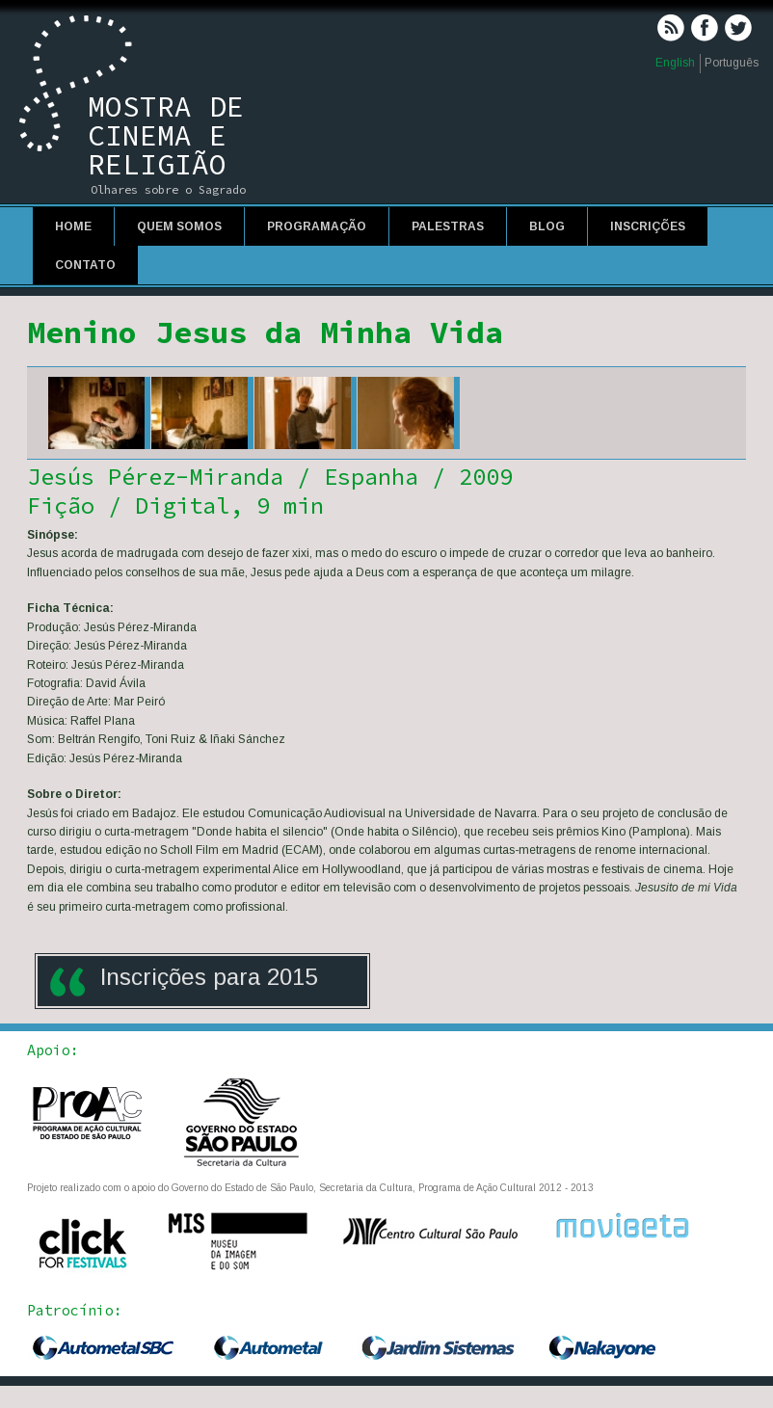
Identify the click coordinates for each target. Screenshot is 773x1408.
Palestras (448, 226)
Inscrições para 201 (202, 977)
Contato (85, 265)
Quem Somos (179, 226)
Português (732, 62)
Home (73, 226)
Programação (316, 226)
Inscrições (647, 226)
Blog (547, 226)
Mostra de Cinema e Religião (166, 135)
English (675, 62)
